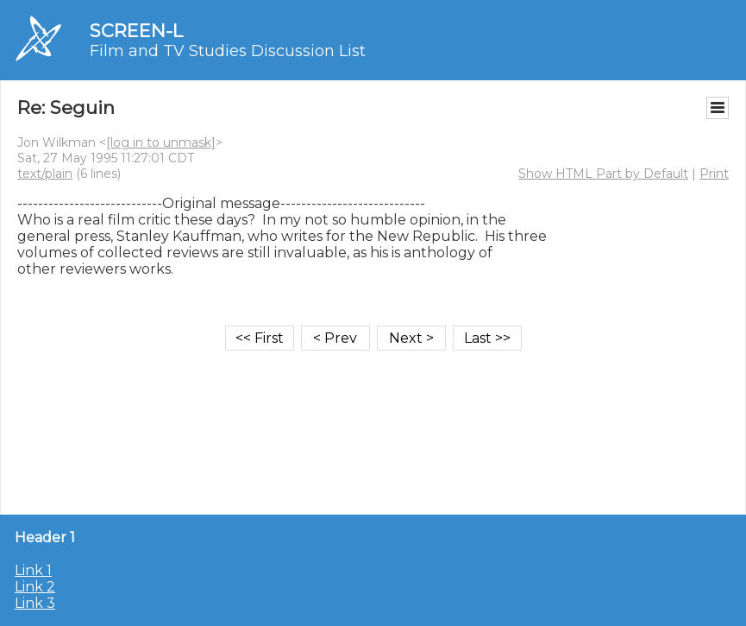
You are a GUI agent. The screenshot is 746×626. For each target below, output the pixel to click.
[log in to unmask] (161, 142)
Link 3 (35, 603)
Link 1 (33, 570)
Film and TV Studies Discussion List (228, 50)
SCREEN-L (136, 30)
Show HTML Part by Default (603, 173)
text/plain (44, 173)
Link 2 (35, 587)
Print (714, 173)
